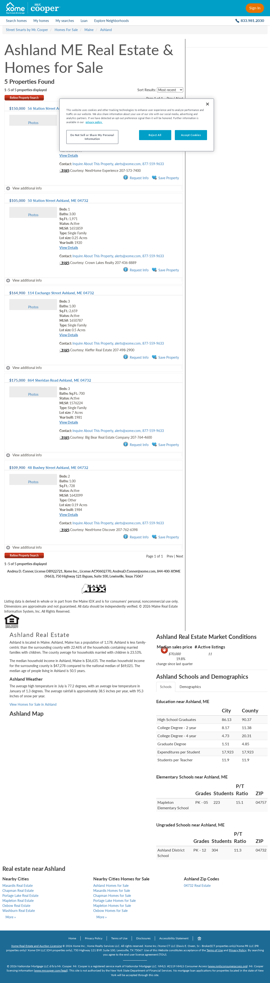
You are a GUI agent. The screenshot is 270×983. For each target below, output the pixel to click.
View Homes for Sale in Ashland (33, 704)
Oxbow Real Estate (16, 906)
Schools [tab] (165, 687)
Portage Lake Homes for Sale (114, 901)
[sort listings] (170, 89)
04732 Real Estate (197, 885)
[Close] (207, 104)
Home (72, 938)
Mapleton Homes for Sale (112, 906)
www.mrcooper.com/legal (51, 970)
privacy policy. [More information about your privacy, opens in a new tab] (94, 122)
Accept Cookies (191, 135)
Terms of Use (119, 938)
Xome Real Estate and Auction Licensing (36, 946)
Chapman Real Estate (18, 890)
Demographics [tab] (190, 687)
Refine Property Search (24, 98)
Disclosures (143, 938)
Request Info (136, 177)
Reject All (155, 135)
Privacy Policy (93, 938)
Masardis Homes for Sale (111, 890)
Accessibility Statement (173, 938)
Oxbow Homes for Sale (110, 911)
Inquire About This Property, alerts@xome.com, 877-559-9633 (118, 164)
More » (10, 917)
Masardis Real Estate (17, 885)
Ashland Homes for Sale (111, 885)
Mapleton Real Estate (18, 901)
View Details (68, 155)
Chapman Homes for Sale (112, 896)
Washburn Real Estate (18, 911)
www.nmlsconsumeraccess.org (227, 966)
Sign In (254, 7)
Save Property (165, 177)
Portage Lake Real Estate (20, 896)
